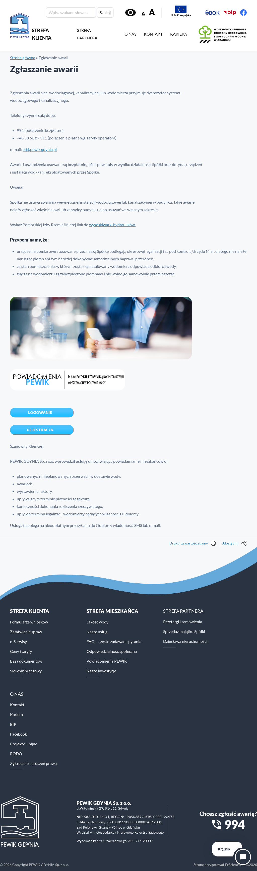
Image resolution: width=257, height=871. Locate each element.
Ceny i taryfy (21, 651)
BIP (13, 724)
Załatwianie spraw (26, 631)
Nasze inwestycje (101, 670)
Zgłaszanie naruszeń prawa (33, 763)
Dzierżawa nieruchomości (185, 641)
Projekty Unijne (23, 743)
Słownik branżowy (26, 670)
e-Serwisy (18, 641)
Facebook (18, 734)
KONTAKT (153, 34)
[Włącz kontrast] (130, 13)
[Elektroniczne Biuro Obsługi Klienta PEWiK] (212, 12)
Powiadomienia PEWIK (107, 661)
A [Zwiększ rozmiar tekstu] (152, 12)
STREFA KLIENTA (41, 34)
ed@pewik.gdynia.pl (40, 149)
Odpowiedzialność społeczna (112, 651)
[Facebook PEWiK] (243, 12)
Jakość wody (97, 621)
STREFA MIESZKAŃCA (112, 611)
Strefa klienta (29, 611)
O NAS (130, 34)
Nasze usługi (97, 631)
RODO (16, 753)
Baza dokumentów (26, 661)
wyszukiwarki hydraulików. (112, 224)
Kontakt (17, 704)
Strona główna (22, 57)
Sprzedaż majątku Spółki (184, 631)
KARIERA (178, 34)
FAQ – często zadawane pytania (114, 641)
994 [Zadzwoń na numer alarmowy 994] (234, 824)
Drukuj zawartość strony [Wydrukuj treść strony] (192, 543)
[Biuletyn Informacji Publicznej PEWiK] (230, 12)
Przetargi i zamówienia (182, 621)
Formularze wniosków (29, 621)
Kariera (16, 714)
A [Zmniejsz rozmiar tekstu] (143, 13)
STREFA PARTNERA (87, 34)
